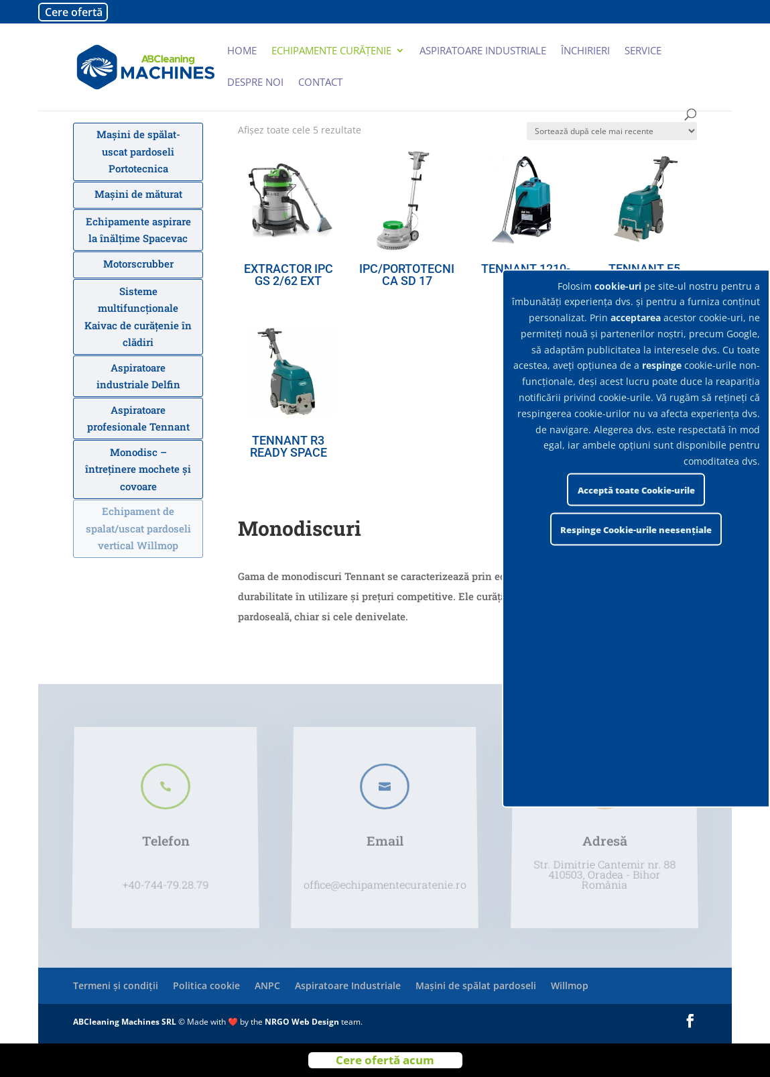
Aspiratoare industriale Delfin (138, 376)
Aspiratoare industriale (483, 51)
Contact (320, 83)
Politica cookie (206, 985)
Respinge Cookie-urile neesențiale (636, 529)
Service (643, 51)
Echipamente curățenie (331, 51)
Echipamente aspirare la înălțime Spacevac (138, 230)
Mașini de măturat (138, 194)
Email (385, 837)
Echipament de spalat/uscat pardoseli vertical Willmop (138, 528)
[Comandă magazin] (612, 131)
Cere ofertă (74, 12)
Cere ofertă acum (385, 1060)
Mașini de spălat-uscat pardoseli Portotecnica (138, 151)
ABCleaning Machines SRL (125, 1021)
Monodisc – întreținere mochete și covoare (138, 469)
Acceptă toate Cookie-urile (636, 490)
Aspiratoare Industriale (348, 985)
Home (242, 51)
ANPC (267, 985)
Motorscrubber (138, 263)
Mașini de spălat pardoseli (475, 985)
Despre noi (255, 83)
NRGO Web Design (302, 1021)
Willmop (569, 985)
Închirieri (585, 51)
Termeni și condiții (115, 985)
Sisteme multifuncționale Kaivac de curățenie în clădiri (138, 316)
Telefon (165, 837)
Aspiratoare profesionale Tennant (138, 418)
